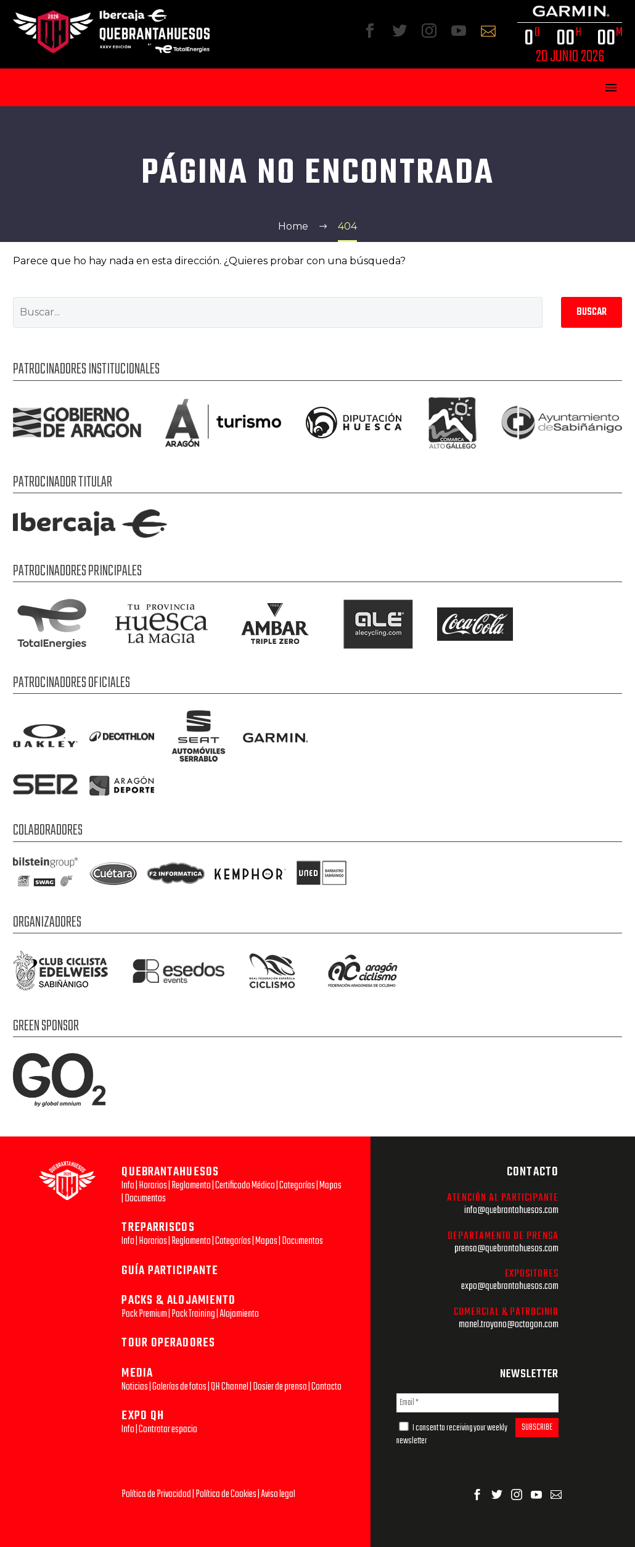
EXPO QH (142, 1415)
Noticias (134, 1386)
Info (127, 1185)
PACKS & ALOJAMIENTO (178, 1300)
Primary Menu (611, 87)
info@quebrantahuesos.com (511, 1210)
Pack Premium (144, 1314)
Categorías (297, 1185)
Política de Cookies (225, 1494)
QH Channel (229, 1386)
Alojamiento (239, 1314)
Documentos (145, 1198)
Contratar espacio (168, 1429)
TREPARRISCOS (157, 1227)
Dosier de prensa (280, 1386)
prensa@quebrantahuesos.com (506, 1248)
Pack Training (193, 1314)
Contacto (326, 1386)
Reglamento (191, 1185)
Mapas (330, 1185)
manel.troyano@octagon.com (509, 1324)
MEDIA (137, 1373)
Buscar (591, 312)
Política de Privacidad (156, 1494)
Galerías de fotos (179, 1386)
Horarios (153, 1185)
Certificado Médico (245, 1185)
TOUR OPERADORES (168, 1343)
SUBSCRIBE (537, 1427)
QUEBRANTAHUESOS (170, 1172)
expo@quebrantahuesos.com (510, 1286)
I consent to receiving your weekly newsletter (451, 1435)
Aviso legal (278, 1494)
